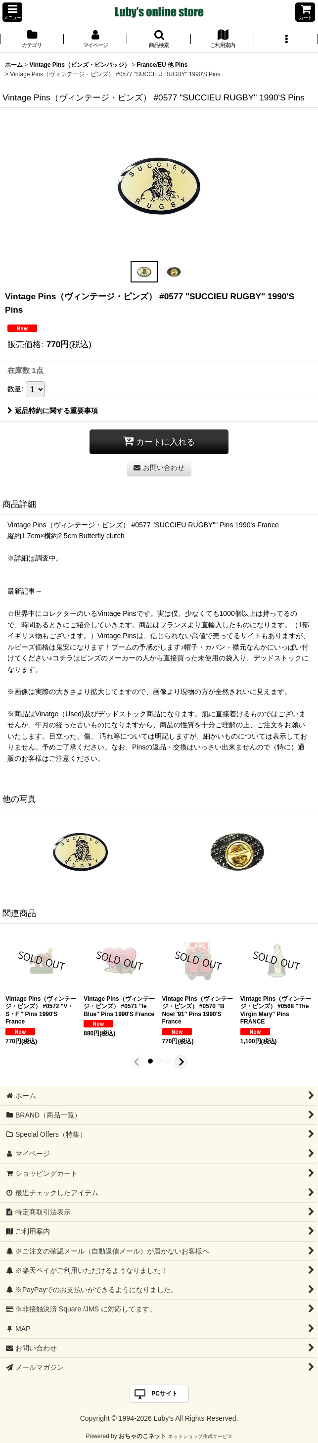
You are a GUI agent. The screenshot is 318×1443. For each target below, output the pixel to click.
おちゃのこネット (142, 1436)
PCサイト (164, 1393)
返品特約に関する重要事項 (52, 411)
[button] (12, 12)
